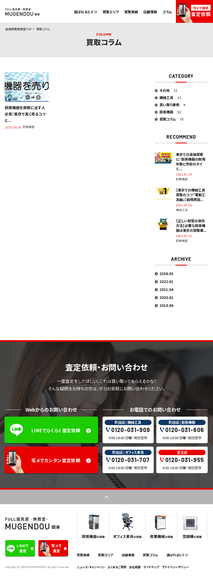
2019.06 (166, 305)
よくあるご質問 (117, 567)
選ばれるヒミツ (85, 11)
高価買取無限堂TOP (18, 29)
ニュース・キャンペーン (91, 567)
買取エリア (111, 11)
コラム (167, 11)
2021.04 (166, 289)
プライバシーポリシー (175, 567)
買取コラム (150, 555)
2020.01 (166, 297)
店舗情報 (150, 11)
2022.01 (166, 281)
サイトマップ (151, 567)
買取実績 (131, 11)
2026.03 (166, 273)
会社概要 (135, 567)
